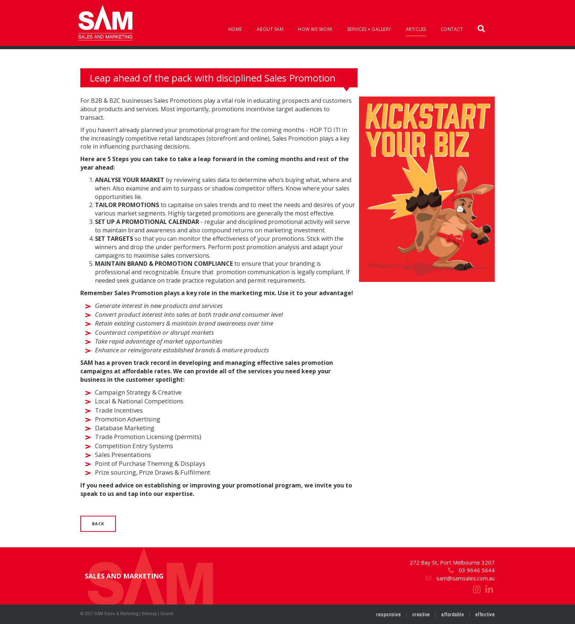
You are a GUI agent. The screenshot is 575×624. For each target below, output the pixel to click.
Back (98, 523)
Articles (416, 29)
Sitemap (149, 613)
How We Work (315, 29)
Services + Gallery (369, 29)
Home (235, 29)
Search (166, 613)
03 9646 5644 (471, 570)
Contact (452, 29)
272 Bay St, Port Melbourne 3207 (452, 562)
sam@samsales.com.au (460, 578)
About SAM (270, 29)
